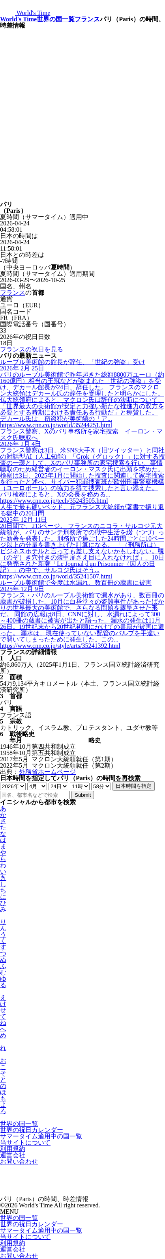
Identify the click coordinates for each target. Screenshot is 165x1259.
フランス (87, 19)
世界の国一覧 (56, 19)
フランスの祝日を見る (31, 349)
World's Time (18, 19)
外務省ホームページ (47, 771)
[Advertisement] (82, 115)
